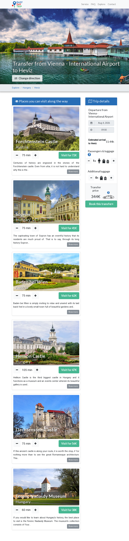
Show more (73, 171)
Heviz (37, 87)
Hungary (27, 87)
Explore (101, 4)
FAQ (93, 4)
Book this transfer (101, 204)
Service (85, 4)
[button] (27, 78)
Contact (112, 4)
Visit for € (69, 155)
